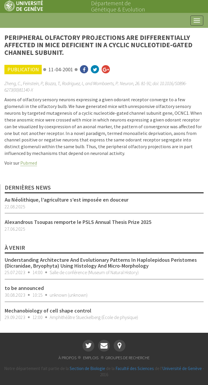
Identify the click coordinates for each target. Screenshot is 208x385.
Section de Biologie (87, 368)
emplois (91, 357)
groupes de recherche (127, 357)
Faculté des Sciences (134, 368)
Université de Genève (182, 368)
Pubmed (28, 163)
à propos (67, 357)
